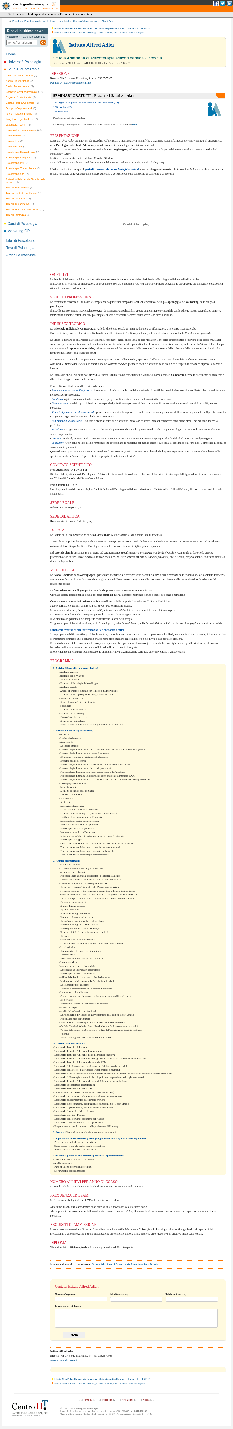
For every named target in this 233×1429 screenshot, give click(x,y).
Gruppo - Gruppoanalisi (21, 108)
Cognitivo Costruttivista (21, 97)
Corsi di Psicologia (21, 224)
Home (11, 54)
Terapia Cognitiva (18, 198)
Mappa (146, 1403)
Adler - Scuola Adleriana (78, 21)
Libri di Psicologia (20, 240)
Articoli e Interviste (21, 255)
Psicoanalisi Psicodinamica (24, 130)
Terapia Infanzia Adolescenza (25, 209)
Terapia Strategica (18, 215)
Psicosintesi (14, 141)
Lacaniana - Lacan (18, 124)
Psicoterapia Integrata (21, 157)
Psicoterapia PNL (17, 163)
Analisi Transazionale (20, 86)
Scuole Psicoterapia (52, 21)
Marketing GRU (18, 231)
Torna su (88, 1403)
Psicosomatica (16, 146)
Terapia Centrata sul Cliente (23, 193)
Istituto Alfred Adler (104, 21)
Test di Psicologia (20, 248)
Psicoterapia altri (17, 174)
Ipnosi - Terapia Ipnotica (21, 113)
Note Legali (127, 1403)
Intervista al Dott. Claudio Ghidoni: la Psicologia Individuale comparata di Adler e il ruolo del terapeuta (99, 32)
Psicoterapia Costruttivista (22, 152)
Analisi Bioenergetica (19, 81)
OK (43, 42)
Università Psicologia (23, 62)
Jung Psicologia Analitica (22, 119)
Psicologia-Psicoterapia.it (26, 21)
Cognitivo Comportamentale (24, 91)
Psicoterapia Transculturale (23, 168)
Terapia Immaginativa (20, 204)
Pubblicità (107, 1403)
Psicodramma (15, 135)
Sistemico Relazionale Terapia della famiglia (25, 180)
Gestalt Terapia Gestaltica (22, 102)
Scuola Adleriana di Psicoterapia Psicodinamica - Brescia (125, 1264)
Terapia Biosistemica (19, 187)
